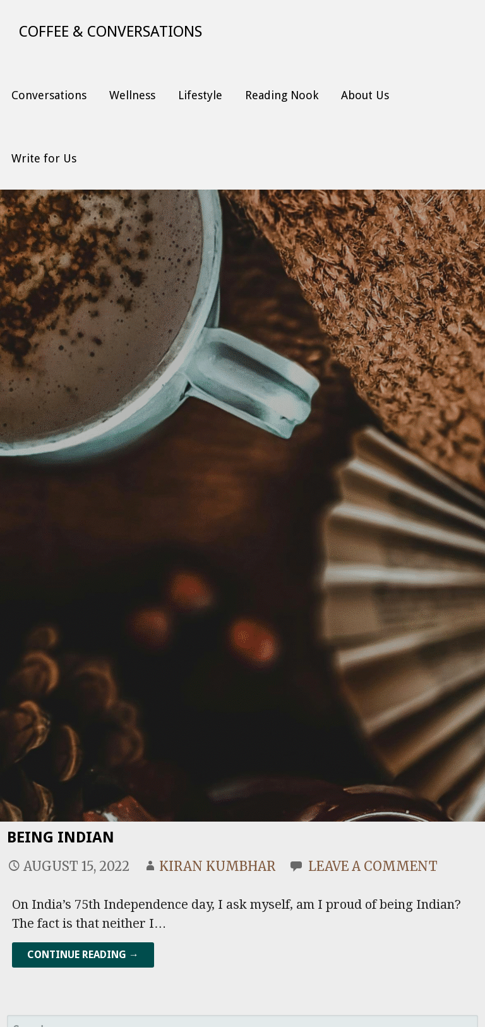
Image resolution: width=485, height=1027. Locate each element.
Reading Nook (281, 95)
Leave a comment (373, 866)
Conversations (49, 95)
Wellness (132, 95)
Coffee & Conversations (110, 31)
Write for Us (43, 158)
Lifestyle (200, 95)
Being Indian (60, 837)
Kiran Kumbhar (217, 866)
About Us (365, 95)
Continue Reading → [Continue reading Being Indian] (83, 955)
